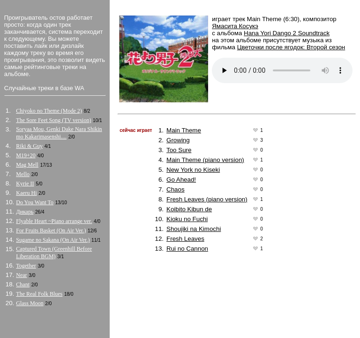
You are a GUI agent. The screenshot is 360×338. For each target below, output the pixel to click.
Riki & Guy (29, 146)
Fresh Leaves (185, 238)
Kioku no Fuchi (187, 219)
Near (21, 275)
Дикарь (24, 211)
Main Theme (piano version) (205, 159)
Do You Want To (34, 202)
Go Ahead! (181, 179)
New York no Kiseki (193, 169)
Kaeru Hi (26, 193)
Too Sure (178, 150)
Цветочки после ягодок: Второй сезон (291, 47)
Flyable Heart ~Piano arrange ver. (54, 221)
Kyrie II (25, 183)
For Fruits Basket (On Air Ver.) (51, 230)
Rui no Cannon (187, 248)
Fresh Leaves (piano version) (207, 199)
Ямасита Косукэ (235, 26)
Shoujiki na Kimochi (193, 228)
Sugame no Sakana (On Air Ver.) (53, 240)
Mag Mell (27, 164)
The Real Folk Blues (39, 294)
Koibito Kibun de (189, 209)
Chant (23, 284)
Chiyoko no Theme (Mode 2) (49, 111)
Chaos (175, 189)
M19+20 (25, 155)
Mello (23, 174)
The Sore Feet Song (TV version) (53, 120)
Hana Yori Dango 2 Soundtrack (287, 33)
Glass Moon (29, 303)
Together (26, 265)
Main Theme (183, 130)
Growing (178, 140)
